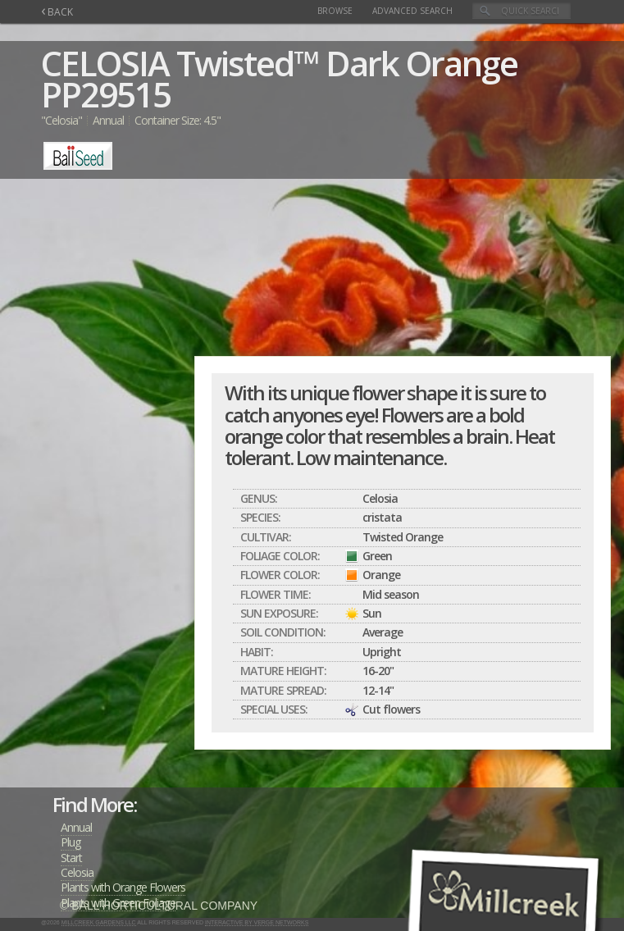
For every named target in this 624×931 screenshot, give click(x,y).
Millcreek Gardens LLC (98, 922)
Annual (76, 827)
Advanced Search (412, 10)
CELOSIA (105, 62)
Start (71, 857)
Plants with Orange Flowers (123, 887)
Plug (70, 842)
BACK (57, 12)
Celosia (77, 872)
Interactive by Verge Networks (256, 922)
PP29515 (106, 94)
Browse (335, 10)
